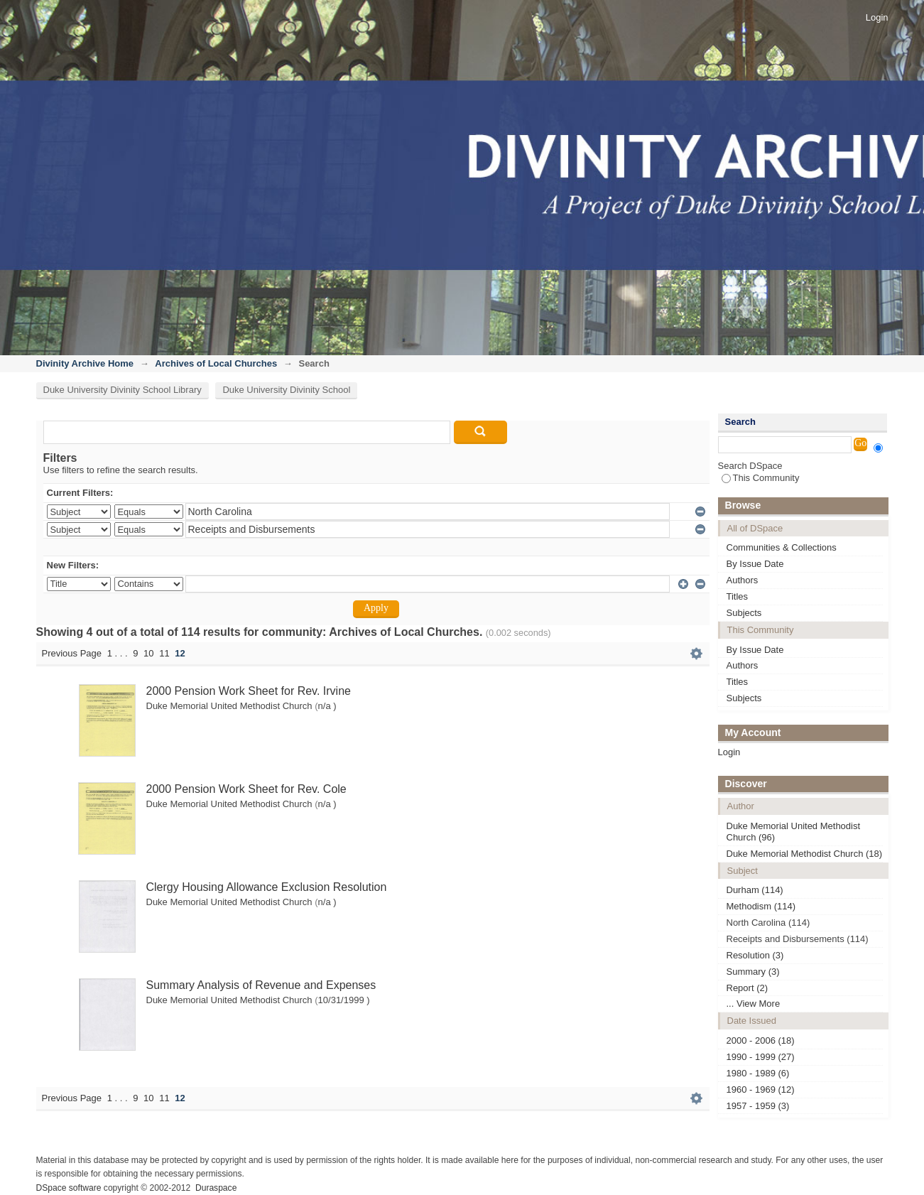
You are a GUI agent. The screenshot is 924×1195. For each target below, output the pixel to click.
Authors (743, 580)
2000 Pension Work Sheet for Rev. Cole (246, 789)
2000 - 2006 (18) (761, 1040)
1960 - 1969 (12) (761, 1089)
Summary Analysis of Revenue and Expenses (261, 985)
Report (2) (747, 988)
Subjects (744, 612)
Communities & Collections (782, 547)
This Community (761, 477)
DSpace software (69, 1188)
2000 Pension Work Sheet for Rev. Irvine (248, 691)
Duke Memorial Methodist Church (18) (805, 853)
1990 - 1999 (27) (761, 1056)
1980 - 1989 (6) (758, 1073)
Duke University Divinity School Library (122, 389)
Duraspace (216, 1188)
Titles (738, 596)
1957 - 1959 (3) (758, 1106)
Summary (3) (753, 971)
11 (164, 653)
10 (148, 653)
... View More (754, 1003)
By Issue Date (755, 563)
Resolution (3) (755, 955)
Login (877, 17)
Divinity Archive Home (85, 363)
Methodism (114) (761, 906)
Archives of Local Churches (216, 363)
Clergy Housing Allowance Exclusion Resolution (266, 887)
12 (180, 653)
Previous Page (72, 653)
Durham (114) (755, 890)
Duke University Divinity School (286, 389)
